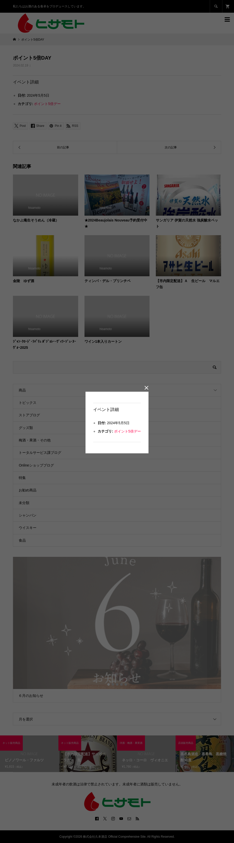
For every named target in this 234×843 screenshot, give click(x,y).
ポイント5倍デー (127, 431)
